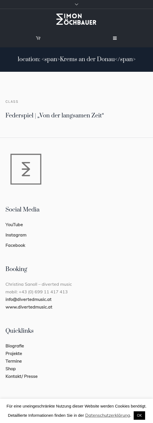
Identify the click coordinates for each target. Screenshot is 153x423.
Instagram (15, 235)
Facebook (15, 245)
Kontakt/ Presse (21, 376)
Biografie (14, 346)
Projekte (13, 353)
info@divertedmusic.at (28, 299)
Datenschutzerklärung (107, 415)
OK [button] (139, 415)
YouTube (14, 224)
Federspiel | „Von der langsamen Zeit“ (54, 115)
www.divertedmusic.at (28, 307)
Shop (10, 368)
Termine (13, 361)
